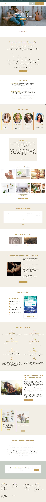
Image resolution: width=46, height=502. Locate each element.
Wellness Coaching (15, 485)
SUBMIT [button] (37, 470)
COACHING (21, 3)
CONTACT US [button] (23, 18)
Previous (2, 216)
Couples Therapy (8, 180)
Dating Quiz (36, 484)
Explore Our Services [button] (23, 198)
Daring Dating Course (38, 486)
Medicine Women (26, 484)
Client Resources (37, 488)
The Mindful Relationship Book (39, 489)
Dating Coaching (38, 180)
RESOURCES (25, 3)
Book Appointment (4, 497)
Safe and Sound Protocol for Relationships (28, 488)
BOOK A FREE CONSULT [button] (28, 399)
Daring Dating (30, 245)
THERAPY (11, 3)
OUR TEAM (7, 4)
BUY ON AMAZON (30, 316)
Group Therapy (8, 194)
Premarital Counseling (4, 488)
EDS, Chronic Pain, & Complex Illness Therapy (5, 486)
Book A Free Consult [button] (40, 4)
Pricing (36, 490)
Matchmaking (37, 487)
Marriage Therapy (4, 489)
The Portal (15, 245)
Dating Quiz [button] (32, 4)
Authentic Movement (37, 194)
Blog (35, 491)
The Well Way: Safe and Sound (28, 485)
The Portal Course (37, 485)
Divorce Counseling (4, 490)
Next (43, 216)
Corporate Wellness (26, 489)
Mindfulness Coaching (16, 486)
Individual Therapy (23, 180)
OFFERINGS (15, 3)
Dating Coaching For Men (16, 487)
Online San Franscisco (4, 496)
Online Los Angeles (4, 495)
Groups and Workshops (27, 490)
